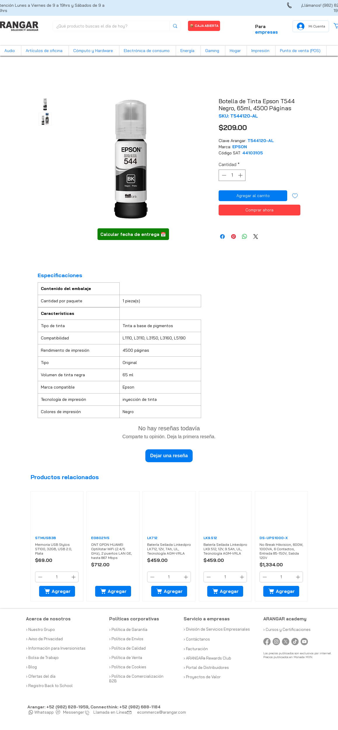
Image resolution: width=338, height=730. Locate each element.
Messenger (70, 712)
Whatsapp (41, 712)
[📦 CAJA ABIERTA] (204, 26)
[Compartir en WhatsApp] (244, 236)
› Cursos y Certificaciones (287, 629)
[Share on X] (255, 236)
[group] (169, 546)
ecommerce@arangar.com (161, 712)
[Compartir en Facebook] (222, 236)
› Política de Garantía (128, 629)
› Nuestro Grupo (40, 629)
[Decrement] (223, 175)
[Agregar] (57, 591)
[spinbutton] (232, 175)
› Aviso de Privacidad (44, 638)
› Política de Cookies (127, 667)
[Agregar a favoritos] (295, 195)
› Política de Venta (125, 657)
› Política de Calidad (127, 648)
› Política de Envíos (126, 638)
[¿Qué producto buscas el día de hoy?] (106, 26)
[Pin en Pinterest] (233, 236)
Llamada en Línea (107, 712)
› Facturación (196, 648)
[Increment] (241, 175)
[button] (10, 51)
